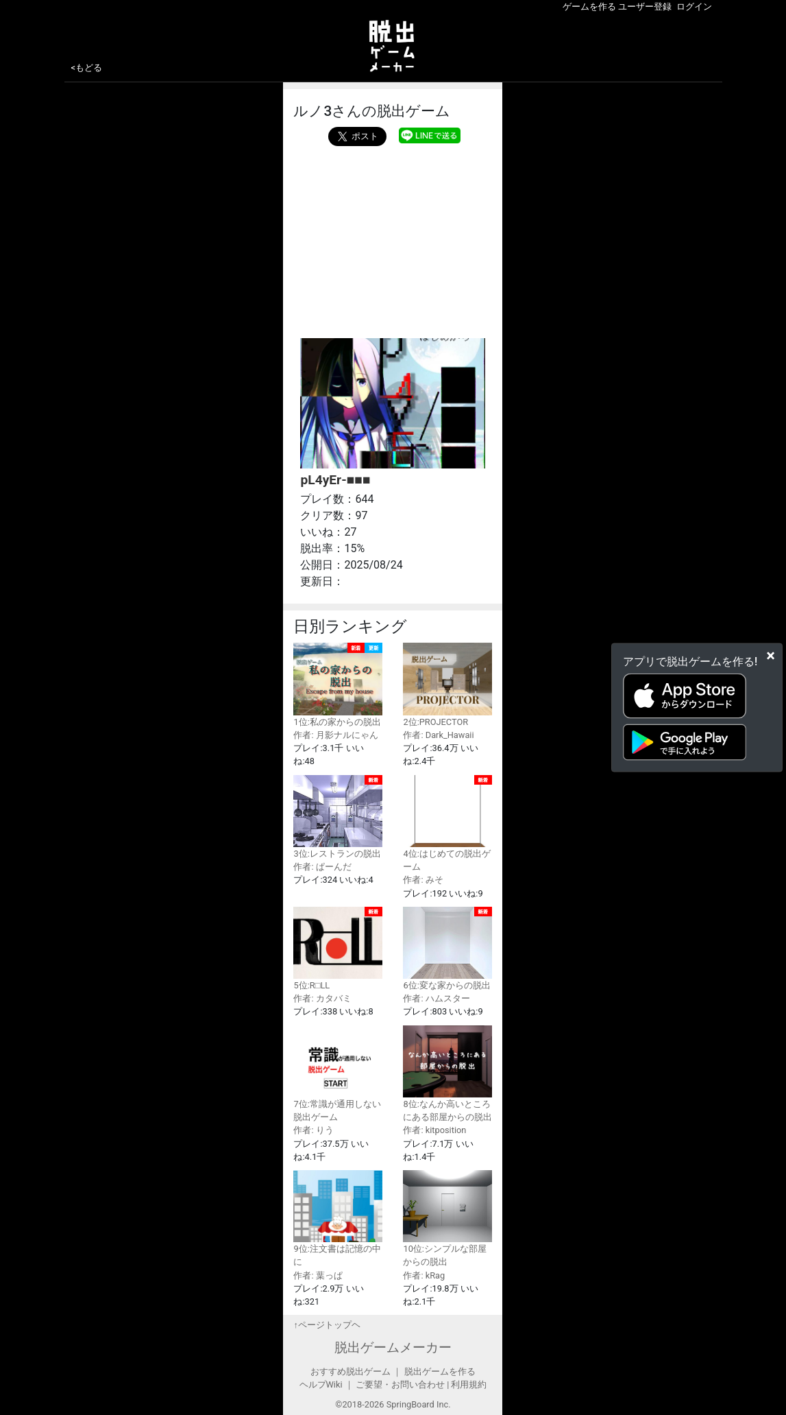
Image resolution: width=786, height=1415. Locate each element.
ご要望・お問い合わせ (400, 1384)
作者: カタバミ (322, 998)
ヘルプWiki (321, 1384)
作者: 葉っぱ (317, 1275)
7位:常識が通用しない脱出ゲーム (337, 1073)
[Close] (770, 655)
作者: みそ (423, 880)
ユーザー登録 (645, 6)
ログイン (694, 6)
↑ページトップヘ (326, 1325)
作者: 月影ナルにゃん (335, 735)
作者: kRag (424, 1275)
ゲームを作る (589, 6)
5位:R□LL (337, 948)
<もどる (87, 67)
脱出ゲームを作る (440, 1371)
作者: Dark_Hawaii (438, 735)
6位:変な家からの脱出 (447, 948)
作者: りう (313, 1130)
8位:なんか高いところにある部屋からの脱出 (447, 1073)
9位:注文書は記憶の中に (337, 1218)
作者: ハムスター (436, 998)
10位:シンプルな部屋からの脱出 (447, 1218)
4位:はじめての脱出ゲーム (447, 823)
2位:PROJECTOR (447, 684)
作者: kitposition (434, 1130)
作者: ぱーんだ (322, 866)
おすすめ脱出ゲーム (350, 1371)
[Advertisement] (392, 238)
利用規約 (469, 1384)
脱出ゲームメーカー (393, 1347)
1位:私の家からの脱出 (337, 684)
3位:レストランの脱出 (337, 817)
